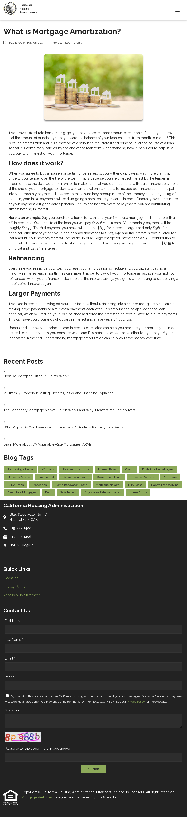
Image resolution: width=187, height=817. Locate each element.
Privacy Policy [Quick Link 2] (14, 587)
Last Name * (14, 640)
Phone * (11, 677)
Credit (78, 42)
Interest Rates (61, 42)
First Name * (14, 621)
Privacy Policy (136, 701)
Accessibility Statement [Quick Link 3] (21, 595)
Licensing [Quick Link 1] (11, 578)
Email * (10, 658)
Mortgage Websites (37, 797)
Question (12, 710)
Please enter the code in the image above (37, 748)
